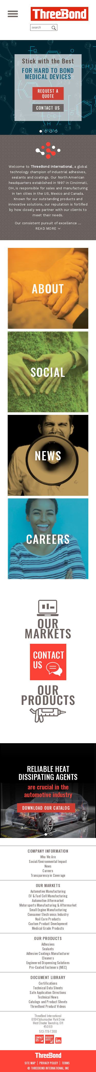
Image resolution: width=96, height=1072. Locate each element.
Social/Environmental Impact (48, 861)
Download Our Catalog (46, 808)
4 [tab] (56, 132)
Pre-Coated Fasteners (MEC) (48, 967)
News (48, 866)
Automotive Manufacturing (48, 891)
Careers (47, 870)
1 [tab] (40, 132)
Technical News (48, 997)
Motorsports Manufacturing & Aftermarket (48, 905)
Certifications (48, 983)
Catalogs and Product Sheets (48, 1001)
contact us (48, 108)
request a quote (48, 93)
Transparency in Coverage (48, 875)
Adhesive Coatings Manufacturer (48, 953)
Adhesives (48, 944)
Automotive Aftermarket (48, 900)
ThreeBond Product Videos (48, 1006)
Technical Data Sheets (48, 987)
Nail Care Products (48, 919)
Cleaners (48, 958)
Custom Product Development (48, 923)
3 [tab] (51, 132)
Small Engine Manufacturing (48, 909)
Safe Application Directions (48, 992)
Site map (30, 1063)
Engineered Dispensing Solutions (48, 962)
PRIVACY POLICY (48, 1063)
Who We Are (48, 856)
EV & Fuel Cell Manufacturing (48, 895)
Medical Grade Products (48, 928)
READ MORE (45, 228)
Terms (66, 1063)
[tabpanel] (48, 87)
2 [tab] (46, 132)
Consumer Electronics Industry (48, 914)
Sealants (48, 948)
